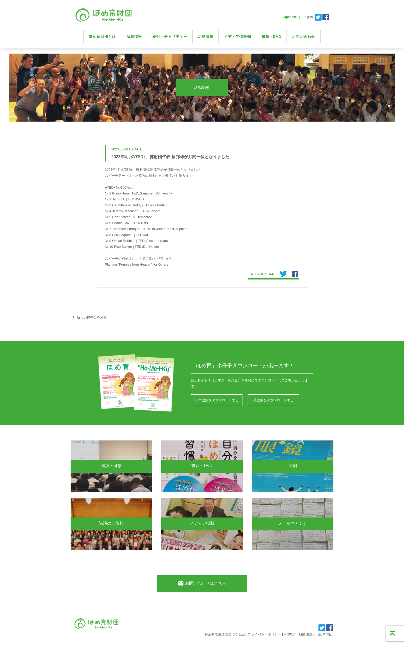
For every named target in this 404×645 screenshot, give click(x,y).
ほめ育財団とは (102, 37)
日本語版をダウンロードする (217, 400)
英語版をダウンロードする (273, 400)
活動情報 (205, 37)
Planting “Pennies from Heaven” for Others (136, 264)
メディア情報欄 (237, 37)
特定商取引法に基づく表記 (225, 634)
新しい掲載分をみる (89, 317)
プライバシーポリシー (264, 634)
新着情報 (134, 37)
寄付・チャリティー (170, 37)
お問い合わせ (303, 37)
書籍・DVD (272, 37)
